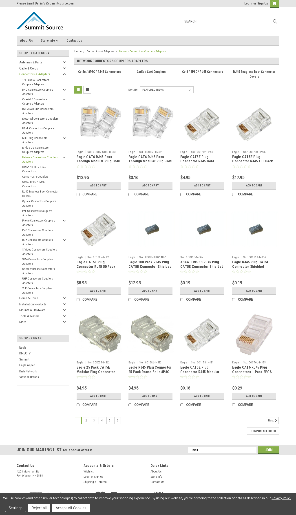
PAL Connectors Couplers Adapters (37, 213)
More (22, 322)
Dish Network (28, 371)
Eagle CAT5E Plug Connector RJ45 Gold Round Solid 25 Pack (197, 161)
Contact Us (74, 40)
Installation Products (32, 304)
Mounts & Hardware (32, 310)
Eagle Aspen (27, 365)
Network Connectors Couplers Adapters (40, 159)
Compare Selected (263, 431)
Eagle (22, 347)
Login (248, 3)
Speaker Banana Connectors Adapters (38, 271)
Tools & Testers (29, 316)
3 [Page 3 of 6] (94, 420)
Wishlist (89, 471)
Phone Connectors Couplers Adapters (38, 223)
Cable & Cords (28, 68)
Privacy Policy (281, 498)
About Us (26, 40)
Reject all (39, 507)
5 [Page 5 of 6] (109, 420)
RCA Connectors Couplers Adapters (37, 242)
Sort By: (133, 89)
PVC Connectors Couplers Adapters (37, 232)
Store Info (50, 40)
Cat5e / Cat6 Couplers (35, 176)
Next (273, 420)
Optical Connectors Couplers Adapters (39, 203)
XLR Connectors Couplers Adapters (37, 290)
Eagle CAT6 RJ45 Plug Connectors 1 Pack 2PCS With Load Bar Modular (252, 371)
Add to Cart (98, 185)
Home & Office (28, 298)
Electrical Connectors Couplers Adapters (40, 121)
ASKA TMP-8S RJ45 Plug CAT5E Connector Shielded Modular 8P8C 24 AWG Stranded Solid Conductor (201, 269)
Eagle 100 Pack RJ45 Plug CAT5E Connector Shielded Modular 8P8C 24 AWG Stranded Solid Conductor (149, 269)
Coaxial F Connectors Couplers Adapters (34, 101)
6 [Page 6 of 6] (117, 420)
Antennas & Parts (30, 62)
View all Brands (29, 377)
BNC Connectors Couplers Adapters (37, 92)
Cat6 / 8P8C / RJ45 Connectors (33, 184)
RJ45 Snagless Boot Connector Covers (40, 194)
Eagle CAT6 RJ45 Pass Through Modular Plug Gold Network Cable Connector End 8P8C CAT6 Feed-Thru (150, 163)
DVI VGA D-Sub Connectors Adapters (37, 111)
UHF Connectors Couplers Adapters (37, 281)
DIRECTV (25, 353)
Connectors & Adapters (34, 74)
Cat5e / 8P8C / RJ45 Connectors (34, 169)
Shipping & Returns (95, 482)
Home (78, 51)
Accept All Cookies (71, 507)
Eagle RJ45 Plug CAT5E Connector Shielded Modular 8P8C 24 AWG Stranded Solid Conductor (252, 269)
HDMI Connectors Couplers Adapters (38, 130)
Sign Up (262, 3)
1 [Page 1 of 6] (78, 420)
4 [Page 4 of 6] (102, 420)
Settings (15, 507)
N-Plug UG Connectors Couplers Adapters (35, 150)
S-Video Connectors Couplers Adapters (39, 252)
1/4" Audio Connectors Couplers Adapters (35, 82)
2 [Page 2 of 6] (86, 420)
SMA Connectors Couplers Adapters (37, 261)
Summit (24, 359)
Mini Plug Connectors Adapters (34, 140)
